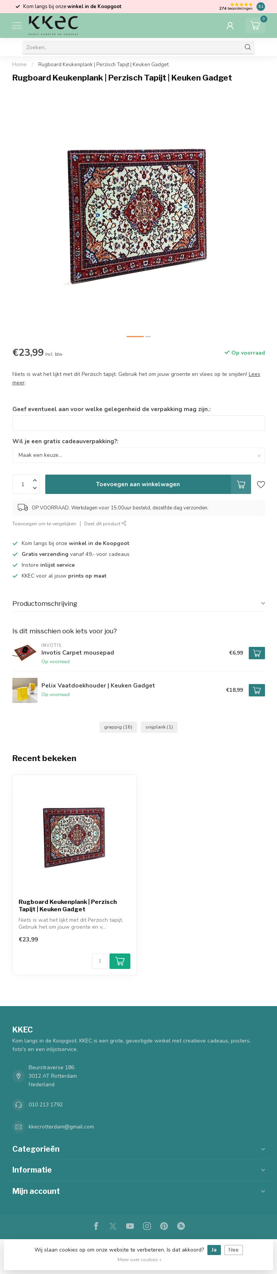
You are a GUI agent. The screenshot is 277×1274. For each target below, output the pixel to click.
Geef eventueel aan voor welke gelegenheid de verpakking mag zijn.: (111, 409)
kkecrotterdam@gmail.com (61, 1126)
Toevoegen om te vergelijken (44, 523)
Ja (214, 1249)
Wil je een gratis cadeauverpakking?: (65, 441)
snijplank (159, 727)
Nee (234, 1249)
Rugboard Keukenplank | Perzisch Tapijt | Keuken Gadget (103, 64)
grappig (118, 727)
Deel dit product (105, 523)
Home (19, 64)
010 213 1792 (46, 1104)
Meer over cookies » (140, 1259)
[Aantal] (100, 961)
